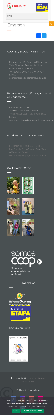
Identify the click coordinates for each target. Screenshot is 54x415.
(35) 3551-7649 (32, 149)
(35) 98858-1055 (38, 114)
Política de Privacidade (28, 390)
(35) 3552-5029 (20, 114)
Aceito (16, 411)
